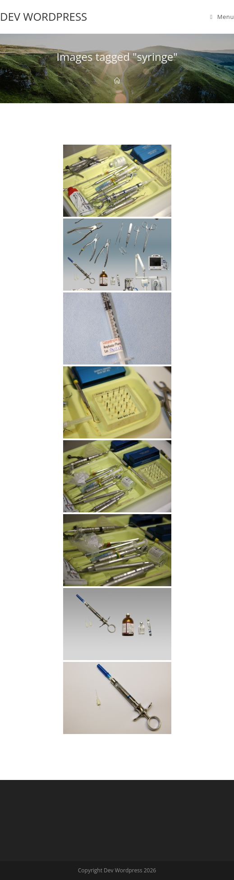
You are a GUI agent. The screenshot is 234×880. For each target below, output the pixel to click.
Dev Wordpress (43, 16)
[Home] (117, 81)
